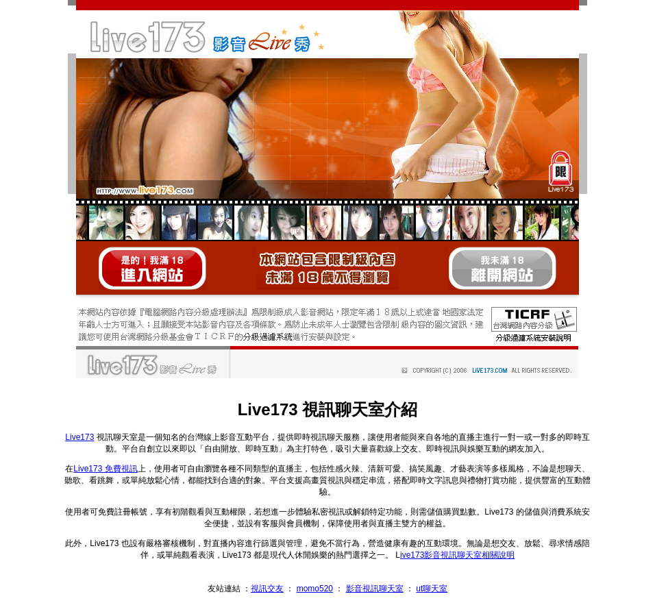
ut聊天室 (431, 588)
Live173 (79, 437)
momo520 (315, 588)
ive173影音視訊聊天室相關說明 (457, 555)
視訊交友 (267, 588)
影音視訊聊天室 (375, 588)
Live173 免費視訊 (105, 468)
